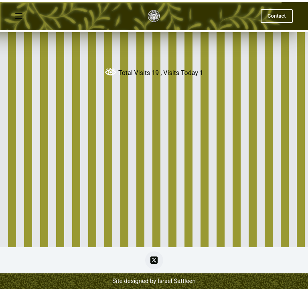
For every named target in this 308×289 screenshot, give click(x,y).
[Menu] (18, 16)
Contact (276, 16)
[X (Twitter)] (154, 260)
